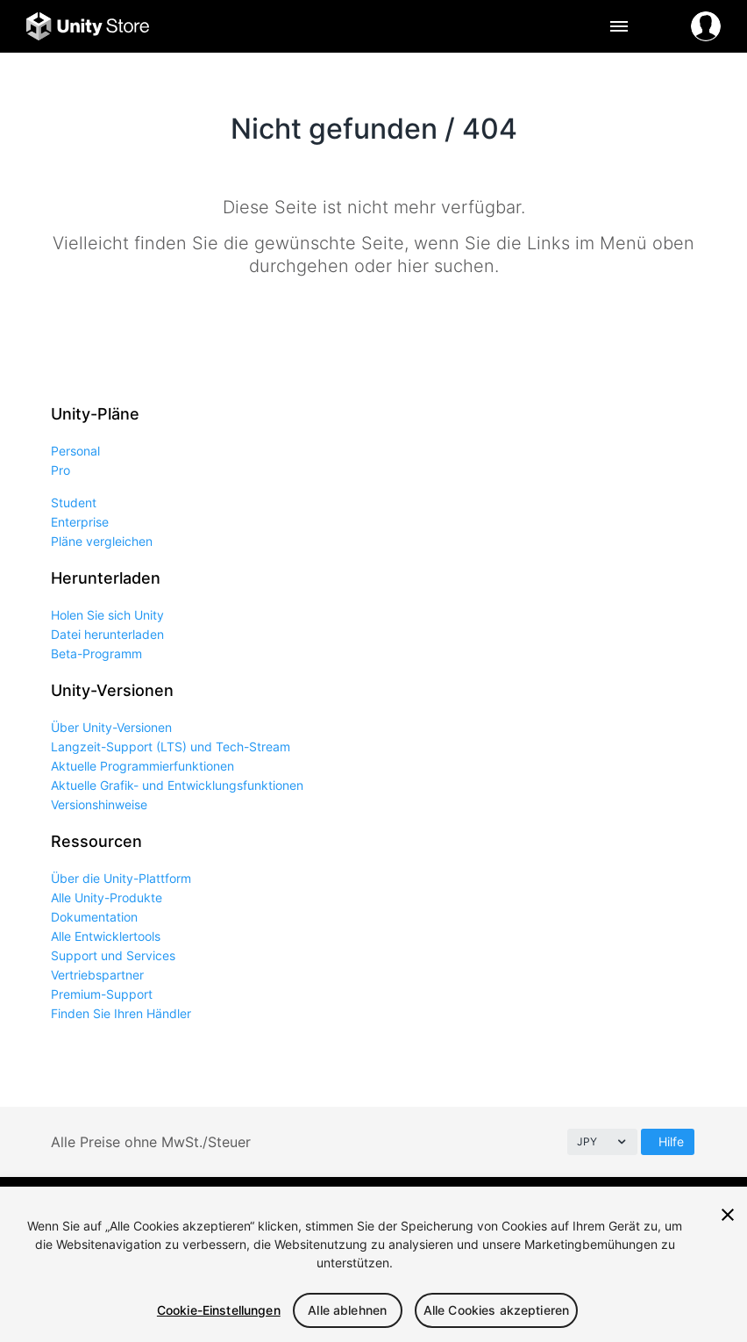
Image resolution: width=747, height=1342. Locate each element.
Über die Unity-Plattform (121, 878)
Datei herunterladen (107, 634)
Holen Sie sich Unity (107, 614)
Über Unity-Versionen (111, 727)
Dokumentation (94, 916)
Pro (60, 470)
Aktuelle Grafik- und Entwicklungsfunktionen (177, 785)
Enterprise (80, 521)
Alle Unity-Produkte (106, 897)
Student (73, 502)
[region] (373, 1264)
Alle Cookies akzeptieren (496, 1310)
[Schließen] (727, 1214)
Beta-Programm (96, 653)
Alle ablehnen (347, 1310)
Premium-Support (102, 994)
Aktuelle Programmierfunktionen (142, 765)
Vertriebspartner (97, 974)
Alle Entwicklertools (105, 936)
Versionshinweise (99, 804)
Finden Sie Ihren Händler (121, 1013)
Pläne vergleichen (102, 541)
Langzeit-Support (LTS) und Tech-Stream (170, 746)
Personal (75, 450)
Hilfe (671, 1141)
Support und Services (113, 955)
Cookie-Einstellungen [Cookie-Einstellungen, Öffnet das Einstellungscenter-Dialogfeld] (219, 1310)
